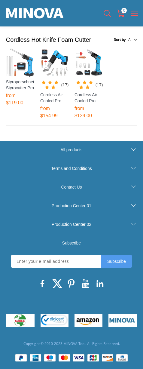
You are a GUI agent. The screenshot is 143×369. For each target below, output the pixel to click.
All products (71, 149)
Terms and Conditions (71, 168)
